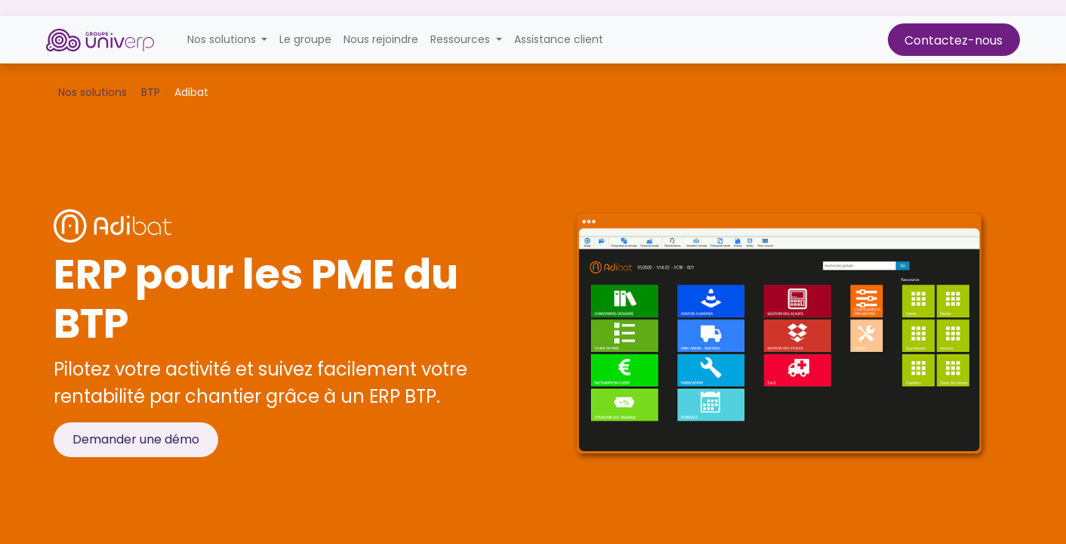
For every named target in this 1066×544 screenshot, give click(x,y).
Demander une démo (135, 439)
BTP (150, 92)
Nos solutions (92, 92)
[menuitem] (305, 40)
